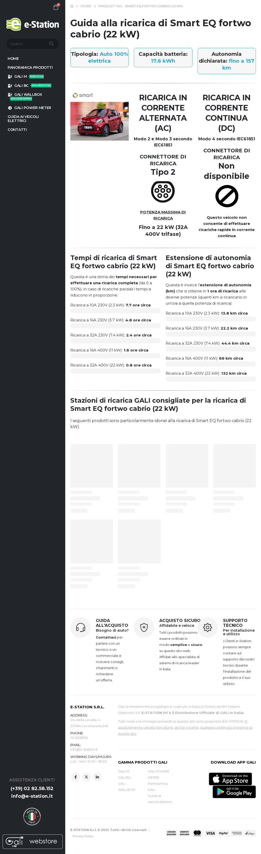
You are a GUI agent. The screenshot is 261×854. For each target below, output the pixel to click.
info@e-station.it (32, 796)
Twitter (86, 777)
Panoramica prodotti (30, 67)
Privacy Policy (83, 836)
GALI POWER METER (29, 107)
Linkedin (97, 777)
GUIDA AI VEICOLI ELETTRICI (23, 118)
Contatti (17, 129)
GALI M (26, 76)
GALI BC (29, 85)
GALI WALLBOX (25, 96)
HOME (13, 58)
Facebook (75, 777)
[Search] (52, 44)
